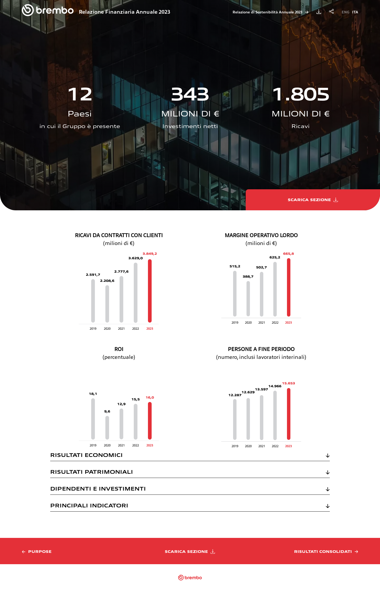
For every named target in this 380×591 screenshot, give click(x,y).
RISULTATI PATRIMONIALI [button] (91, 472)
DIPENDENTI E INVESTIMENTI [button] (98, 489)
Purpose (40, 551)
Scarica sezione (309, 200)
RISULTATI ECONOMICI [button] (86, 455)
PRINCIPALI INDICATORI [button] (89, 505)
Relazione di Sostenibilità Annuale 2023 (267, 12)
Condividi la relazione (331, 11)
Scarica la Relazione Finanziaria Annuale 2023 (318, 11)
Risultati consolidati (323, 551)
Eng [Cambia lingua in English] (346, 12)
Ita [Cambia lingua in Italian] (355, 12)
